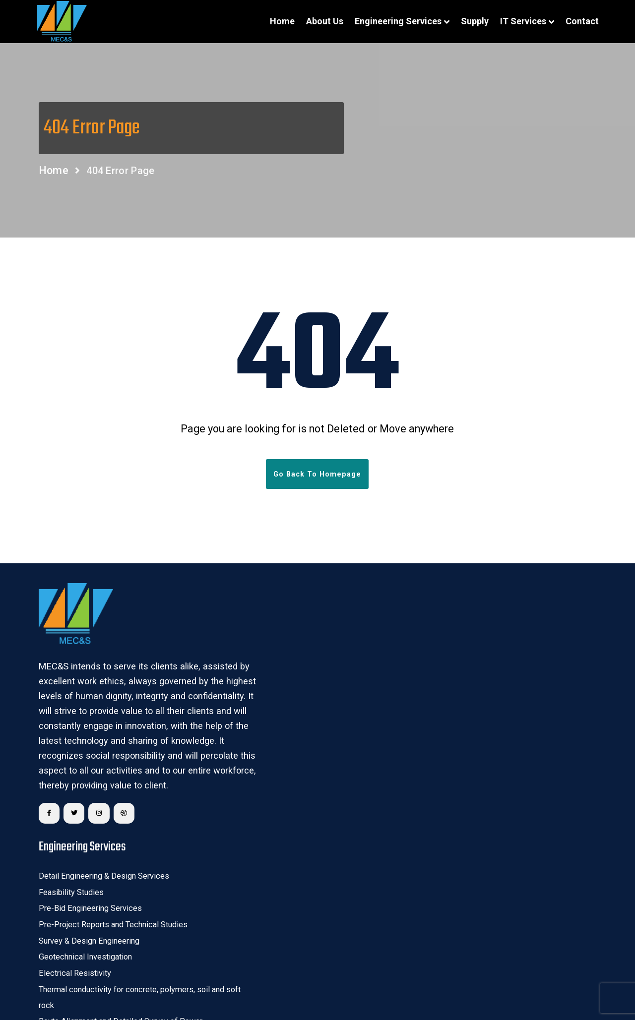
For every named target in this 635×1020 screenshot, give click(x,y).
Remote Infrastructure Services (278, 907)
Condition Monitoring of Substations (475, 785)
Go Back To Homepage (317, 478)
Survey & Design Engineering (273, 686)
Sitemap (576, 991)
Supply (470, 21)
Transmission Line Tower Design (279, 817)
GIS (423, 637)
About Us (320, 21)
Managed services (257, 891)
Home (277, 21)
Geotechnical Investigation (270, 703)
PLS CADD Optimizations (268, 801)
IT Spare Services (256, 874)
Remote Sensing (444, 620)
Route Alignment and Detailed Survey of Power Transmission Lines (303, 776)
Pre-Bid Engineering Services (274, 654)
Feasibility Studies (257, 637)
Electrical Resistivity (260, 719)
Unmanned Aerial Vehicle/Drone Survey (480, 654)
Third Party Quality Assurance (464, 719)
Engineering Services (393, 21)
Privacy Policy (521, 991)
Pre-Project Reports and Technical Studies (295, 670)
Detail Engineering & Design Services (286, 620)
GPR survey (435, 670)
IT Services (519, 21)
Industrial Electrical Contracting (466, 801)
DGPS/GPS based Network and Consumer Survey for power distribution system (500, 694)
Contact (577, 21)
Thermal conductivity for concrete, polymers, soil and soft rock (311, 744)
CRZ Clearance (441, 752)
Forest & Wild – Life (448, 735)
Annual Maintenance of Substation (472, 769)
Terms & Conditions (440, 991)
